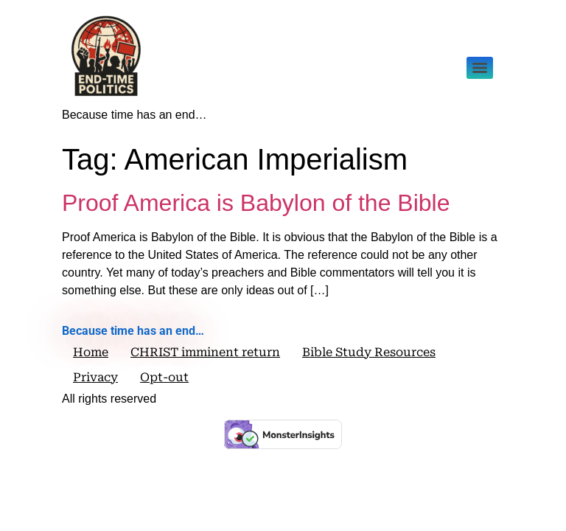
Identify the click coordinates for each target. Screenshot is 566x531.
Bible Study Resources (369, 352)
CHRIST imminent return (205, 352)
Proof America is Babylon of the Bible (256, 203)
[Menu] (480, 68)
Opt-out (164, 377)
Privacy (95, 377)
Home (90, 352)
